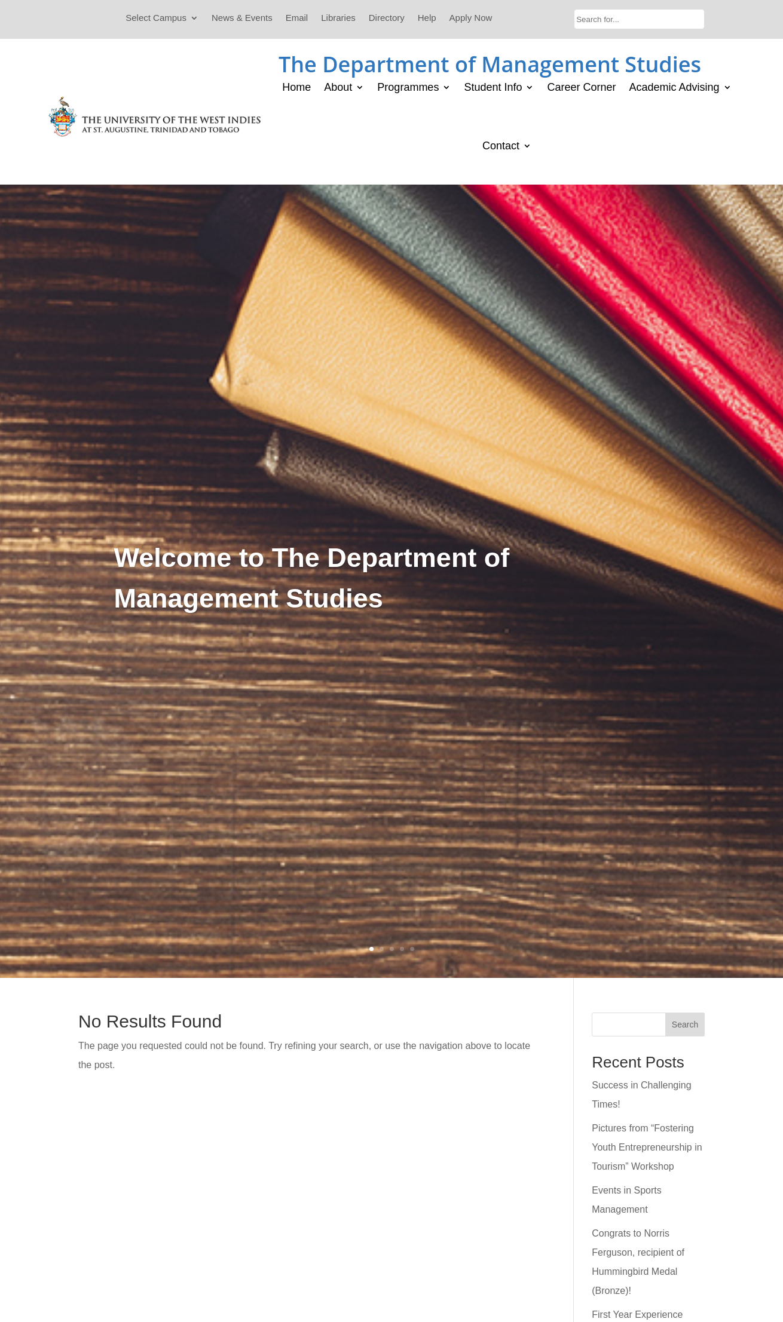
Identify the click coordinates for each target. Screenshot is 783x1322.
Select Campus (156, 18)
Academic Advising (674, 87)
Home (296, 87)
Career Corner (581, 87)
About (338, 87)
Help (427, 18)
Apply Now (471, 18)
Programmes (408, 87)
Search (685, 1024)
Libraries (338, 18)
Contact (500, 146)
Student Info (493, 87)
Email (297, 18)
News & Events (242, 18)
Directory (387, 18)
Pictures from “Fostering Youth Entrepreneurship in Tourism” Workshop (647, 1147)
